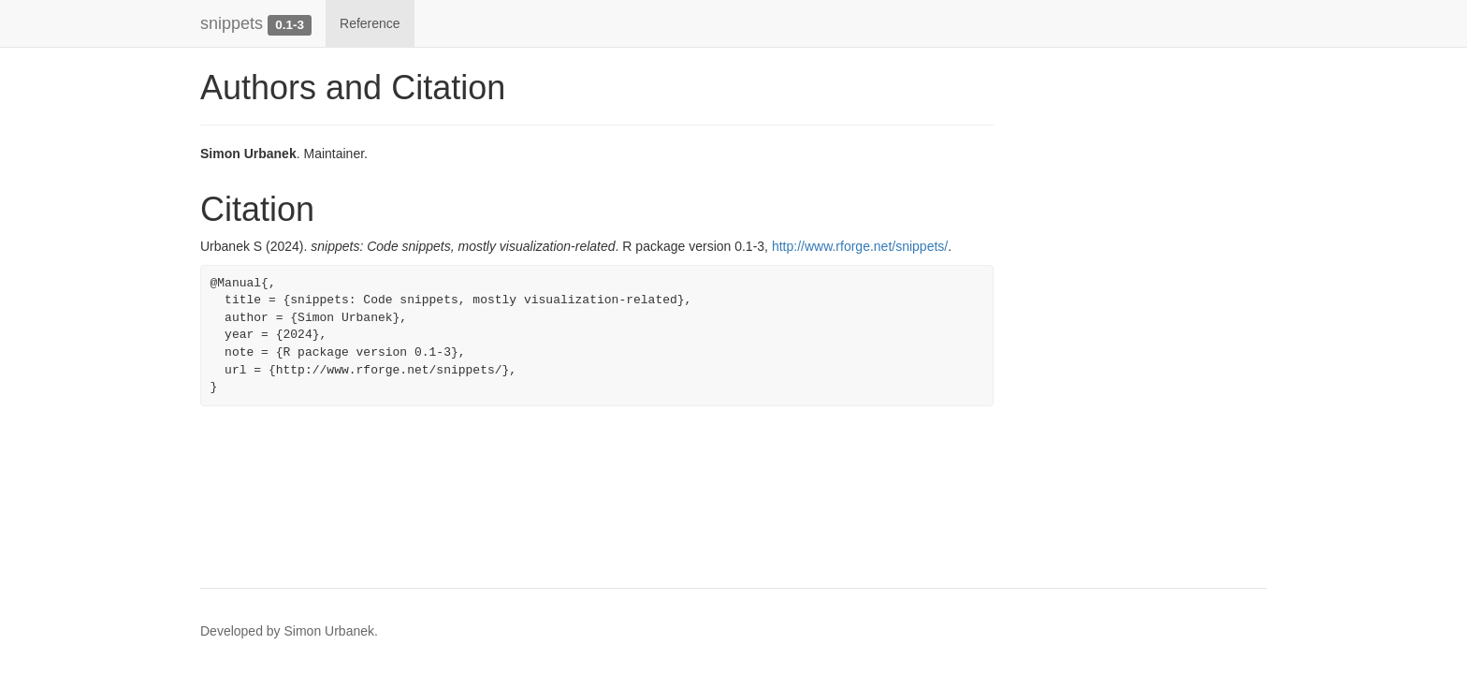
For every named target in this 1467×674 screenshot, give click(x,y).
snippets (231, 23)
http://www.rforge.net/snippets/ (860, 246)
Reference (370, 23)
